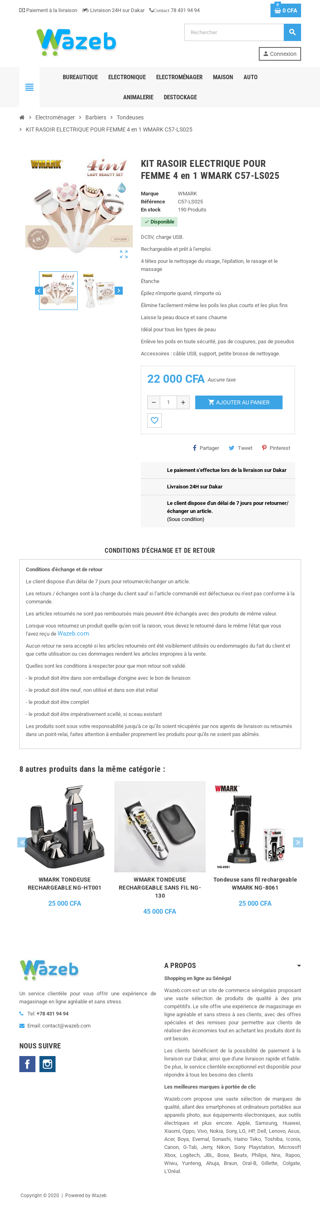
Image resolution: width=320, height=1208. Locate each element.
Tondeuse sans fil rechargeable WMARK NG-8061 (255, 883)
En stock (151, 210)
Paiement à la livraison (48, 10)
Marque (150, 194)
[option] (64, 850)
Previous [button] (22, 842)
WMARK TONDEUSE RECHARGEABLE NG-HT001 (65, 883)
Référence (153, 202)
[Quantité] (168, 402)
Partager (206, 448)
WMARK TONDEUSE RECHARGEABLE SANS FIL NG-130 (160, 887)
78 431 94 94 (174, 10)
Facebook (27, 1064)
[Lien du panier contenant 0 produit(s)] (285, 10)
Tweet (240, 448)
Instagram (47, 1064)
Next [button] (298, 842)
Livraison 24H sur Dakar (113, 10)
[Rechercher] (242, 32)
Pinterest (276, 448)
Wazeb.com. (74, 633)
